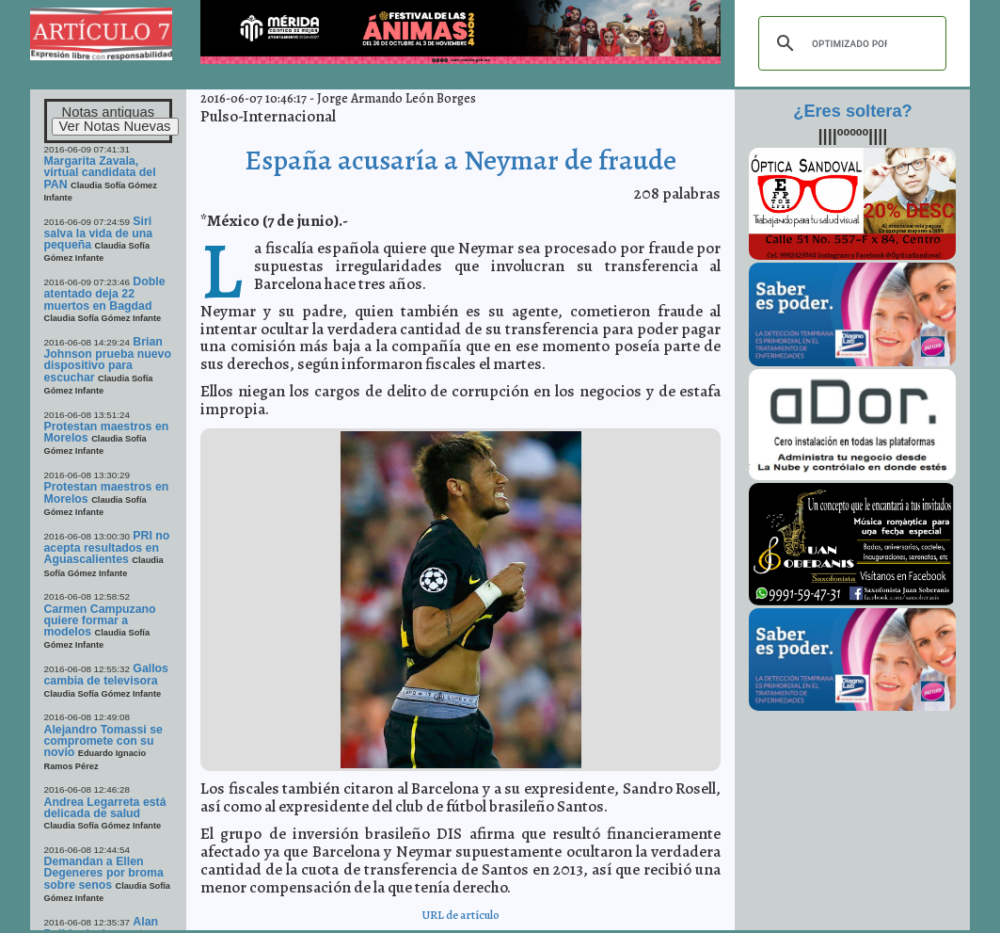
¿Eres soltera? (852, 111)
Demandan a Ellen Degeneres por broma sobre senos (104, 873)
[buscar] (849, 43)
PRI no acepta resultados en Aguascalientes (107, 548)
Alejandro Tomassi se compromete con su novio (103, 741)
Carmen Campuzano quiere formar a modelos (100, 621)
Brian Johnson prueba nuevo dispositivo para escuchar (107, 359)
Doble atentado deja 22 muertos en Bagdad (105, 294)
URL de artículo (460, 915)
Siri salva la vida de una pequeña (98, 233)
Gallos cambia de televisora (106, 674)
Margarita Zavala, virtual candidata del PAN (100, 172)
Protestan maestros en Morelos (106, 432)
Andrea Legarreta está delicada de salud (105, 808)
